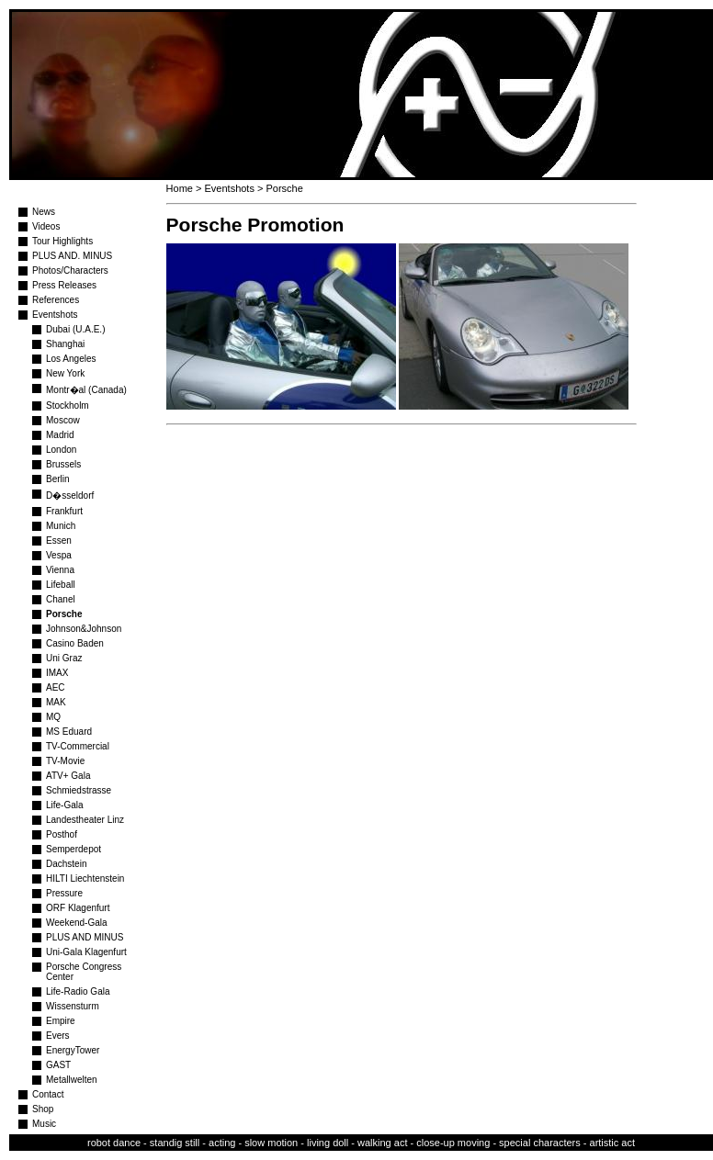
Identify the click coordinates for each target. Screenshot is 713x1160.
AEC (55, 687)
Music (44, 1124)
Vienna (60, 570)
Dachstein (66, 864)
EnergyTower (72, 1050)
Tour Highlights (62, 241)
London (61, 450)
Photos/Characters (70, 270)
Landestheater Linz (85, 820)
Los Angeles (71, 359)
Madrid (60, 435)
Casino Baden (75, 643)
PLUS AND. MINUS (72, 256)
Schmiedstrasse (78, 790)
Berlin (58, 479)
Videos (46, 226)
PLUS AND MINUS (84, 937)
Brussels (63, 464)
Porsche (64, 614)
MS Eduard (69, 731)
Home (179, 188)
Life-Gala (65, 805)
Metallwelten (71, 1080)
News (43, 212)
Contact (47, 1094)
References (55, 300)
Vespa (59, 555)
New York (65, 373)
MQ (53, 717)
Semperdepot (73, 849)
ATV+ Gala (68, 776)
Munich (60, 526)
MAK (56, 702)
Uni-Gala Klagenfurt (86, 952)
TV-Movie (65, 761)
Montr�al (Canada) (86, 390)
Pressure (64, 893)
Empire (60, 1021)
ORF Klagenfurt (77, 908)
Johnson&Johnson (83, 629)
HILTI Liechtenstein (85, 878)
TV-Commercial (77, 746)
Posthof (61, 834)
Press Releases (64, 285)
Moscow (63, 420)
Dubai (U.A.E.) (75, 329)
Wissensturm (72, 1006)
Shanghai (65, 344)
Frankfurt (64, 511)
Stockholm (67, 405)
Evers (58, 1035)
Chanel (60, 599)
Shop (42, 1109)
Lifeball (60, 585)
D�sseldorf (70, 495)
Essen (59, 540)
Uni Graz (64, 658)
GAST (58, 1065)
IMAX (57, 673)
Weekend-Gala (77, 923)
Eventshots (54, 315)
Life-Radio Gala (77, 991)
